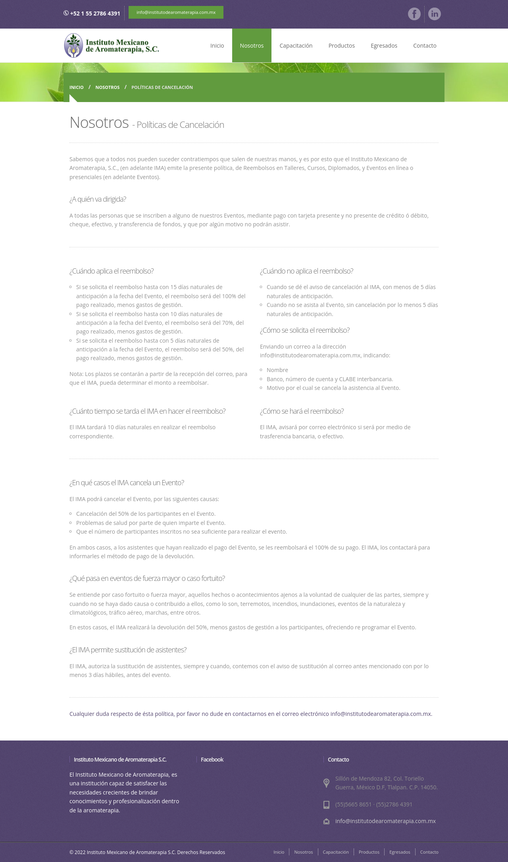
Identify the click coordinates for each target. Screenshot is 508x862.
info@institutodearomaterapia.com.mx (176, 12)
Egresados (384, 45)
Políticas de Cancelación (162, 87)
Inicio (217, 45)
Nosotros (252, 45)
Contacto (425, 45)
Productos (342, 45)
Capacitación (295, 45)
